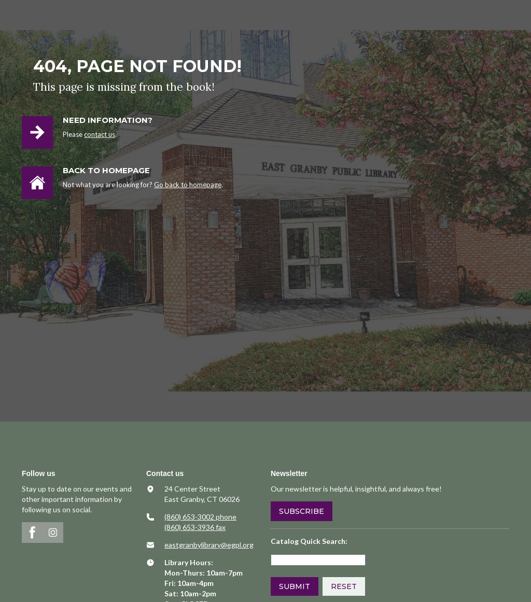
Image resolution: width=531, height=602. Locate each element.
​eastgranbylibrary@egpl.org (209, 544)
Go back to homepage (187, 184)
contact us (99, 134)
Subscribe (301, 511)
